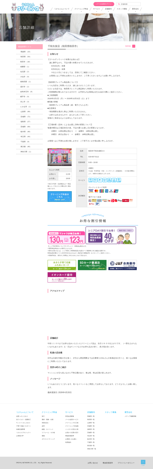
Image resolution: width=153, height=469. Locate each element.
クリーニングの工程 (71, 423)
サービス (96, 9)
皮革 (43, 426)
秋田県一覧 (91, 419)
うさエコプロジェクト (23, 432)
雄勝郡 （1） (25, 67)
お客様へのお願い (71, 439)
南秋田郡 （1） (26, 82)
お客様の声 (20, 436)
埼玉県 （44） (26, 137)
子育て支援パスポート (23, 426)
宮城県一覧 (91, 426)
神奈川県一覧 (91, 449)
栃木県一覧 (91, 439)
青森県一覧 (91, 416)
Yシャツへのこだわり (23, 423)
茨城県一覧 (91, 432)
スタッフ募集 (122, 9)
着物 (43, 436)
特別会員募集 (69, 416)
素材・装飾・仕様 (47, 419)
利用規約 (68, 442)
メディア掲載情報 (130, 416)
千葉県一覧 (91, 442)
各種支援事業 (20, 429)
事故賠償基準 (69, 436)
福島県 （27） (26, 122)
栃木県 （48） (26, 132)
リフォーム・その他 (48, 432)
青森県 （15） (26, 52)
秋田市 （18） (25, 62)
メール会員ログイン (103, 4)
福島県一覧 (91, 429)
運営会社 (135, 9)
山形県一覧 (91, 423)
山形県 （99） (26, 112)
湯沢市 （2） (25, 87)
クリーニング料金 (81, 9)
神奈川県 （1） (26, 152)
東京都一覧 (91, 445)
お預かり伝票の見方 (71, 432)
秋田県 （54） (26, 57)
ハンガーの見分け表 (71, 429)
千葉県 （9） (25, 142)
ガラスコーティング (48, 439)
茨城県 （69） (26, 127)
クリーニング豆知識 (71, 426)
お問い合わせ (93, 463)
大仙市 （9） (25, 77)
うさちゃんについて (61, 9)
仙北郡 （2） (25, 72)
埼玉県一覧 (91, 436)
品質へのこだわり (22, 416)
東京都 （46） (26, 147)
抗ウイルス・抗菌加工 (23, 419)
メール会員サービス (71, 419)
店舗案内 (108, 9)
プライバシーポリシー (126, 463)
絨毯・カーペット (47, 429)
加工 (43, 416)
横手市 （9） (25, 97)
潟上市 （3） (25, 102)
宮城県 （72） (26, 117)
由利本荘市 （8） (27, 92)
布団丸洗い (45, 423)
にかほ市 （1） (26, 107)
